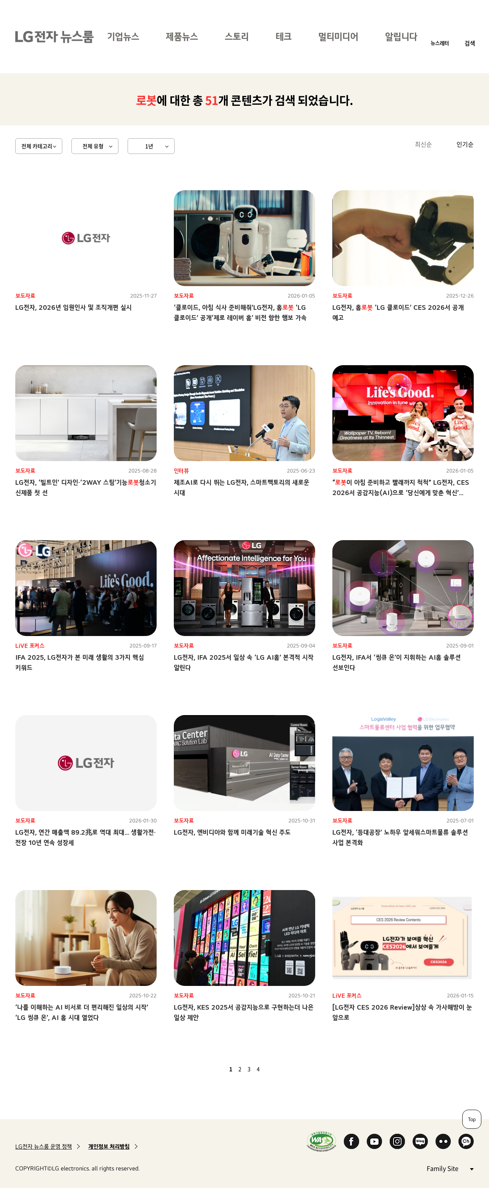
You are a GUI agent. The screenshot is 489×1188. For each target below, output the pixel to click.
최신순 (423, 144)
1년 (149, 146)
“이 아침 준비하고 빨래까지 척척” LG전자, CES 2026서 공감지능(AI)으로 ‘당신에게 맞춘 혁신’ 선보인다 (400, 492)
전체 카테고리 (36, 146)
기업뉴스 (123, 36)
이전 (218, 1069)
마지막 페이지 (280, 1069)
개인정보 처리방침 (109, 1146)
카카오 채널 (466, 1141)
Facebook (351, 1141)
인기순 (465, 144)
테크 (283, 36)
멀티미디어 (338, 36)
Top (472, 1119)
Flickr (443, 1141)
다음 (271, 1069)
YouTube (374, 1141)
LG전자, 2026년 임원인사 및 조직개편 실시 (73, 307)
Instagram (397, 1141)
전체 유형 (93, 146)
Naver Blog (420, 1141)
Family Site (450, 1168)
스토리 (237, 36)
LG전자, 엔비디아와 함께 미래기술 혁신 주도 (232, 832)
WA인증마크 (321, 1141)
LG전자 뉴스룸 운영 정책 (43, 1146)
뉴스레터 (440, 43)
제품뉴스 (182, 36)
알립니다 (401, 36)
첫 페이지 (208, 1069)
